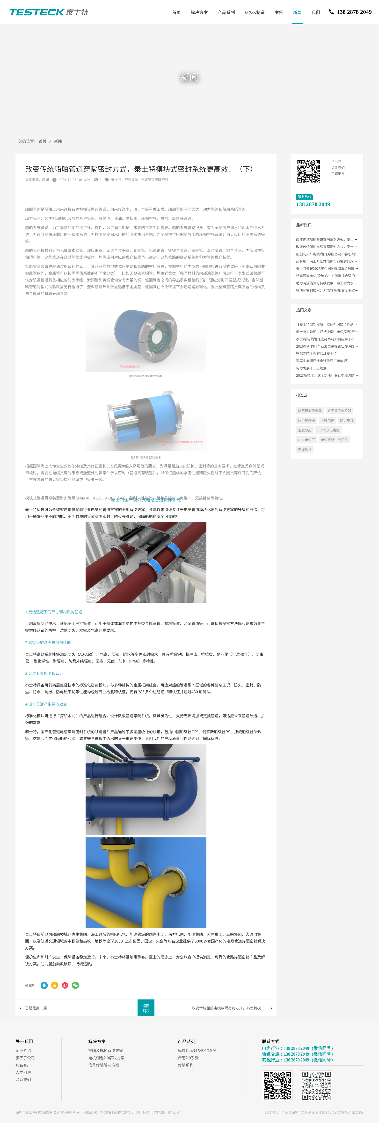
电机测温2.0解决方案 (106, 1058)
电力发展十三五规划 (311, 368)
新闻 (297, 12)
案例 (279, 12)
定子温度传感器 (339, 410)
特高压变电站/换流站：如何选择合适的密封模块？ (334, 275)
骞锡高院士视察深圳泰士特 (316, 353)
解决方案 (199, 12)
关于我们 (24, 1041)
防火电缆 (347, 420)
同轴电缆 (327, 420)
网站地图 (158, 1112)
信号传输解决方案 (103, 1065)
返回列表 (146, 1008)
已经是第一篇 (36, 1007)
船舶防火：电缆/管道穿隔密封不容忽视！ (327, 253)
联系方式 (270, 1041)
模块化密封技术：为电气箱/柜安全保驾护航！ (330, 290)
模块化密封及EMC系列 (197, 1050)
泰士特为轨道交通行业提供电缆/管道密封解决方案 (334, 331)
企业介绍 (23, 1050)
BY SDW (174, 1112)
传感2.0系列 (188, 1058)
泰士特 (116, 179)
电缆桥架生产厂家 (334, 439)
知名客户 (23, 1065)
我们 (315, 12)
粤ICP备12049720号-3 (116, 1112)
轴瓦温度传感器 (310, 410)
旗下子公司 (25, 1058)
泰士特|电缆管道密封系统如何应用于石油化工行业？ (335, 338)
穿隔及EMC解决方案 (105, 1050)
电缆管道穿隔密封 (154, 179)
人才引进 (23, 1072)
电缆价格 (305, 449)
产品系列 (226, 12)
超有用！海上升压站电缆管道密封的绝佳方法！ (331, 261)
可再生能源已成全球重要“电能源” (323, 360)
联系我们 (23, 1079)
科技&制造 (255, 12)
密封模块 (131, 179)
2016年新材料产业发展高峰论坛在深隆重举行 (330, 346)
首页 (176, 12)
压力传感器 (306, 420)
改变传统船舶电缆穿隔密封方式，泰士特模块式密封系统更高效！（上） (234, 1007)
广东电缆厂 (306, 439)
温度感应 (305, 430)
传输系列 (185, 1065)
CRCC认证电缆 (328, 430)
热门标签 (142, 1112)
